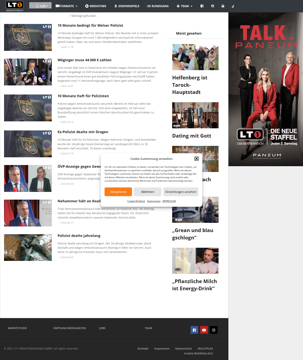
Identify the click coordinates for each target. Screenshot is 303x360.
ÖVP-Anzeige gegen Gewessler (84, 166)
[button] (196, 159)
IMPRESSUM (169, 201)
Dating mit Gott (191, 135)
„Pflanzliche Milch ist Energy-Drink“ (194, 285)
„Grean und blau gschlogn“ (192, 234)
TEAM (148, 328)
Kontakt (143, 348)
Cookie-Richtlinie (136, 201)
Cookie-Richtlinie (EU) (198, 353)
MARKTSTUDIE (17, 328)
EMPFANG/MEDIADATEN (69, 328)
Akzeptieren (118, 192)
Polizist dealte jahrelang (79, 235)
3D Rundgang (181, 6)
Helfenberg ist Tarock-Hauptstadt (189, 84)
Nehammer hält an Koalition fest (87, 201)
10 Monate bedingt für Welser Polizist (90, 25)
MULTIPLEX (205, 348)
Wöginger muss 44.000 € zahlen (84, 60)
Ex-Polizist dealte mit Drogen (83, 131)
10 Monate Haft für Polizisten (83, 96)
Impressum (161, 348)
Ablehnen (147, 192)
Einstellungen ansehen (180, 192)
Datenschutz (154, 201)
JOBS (102, 328)
